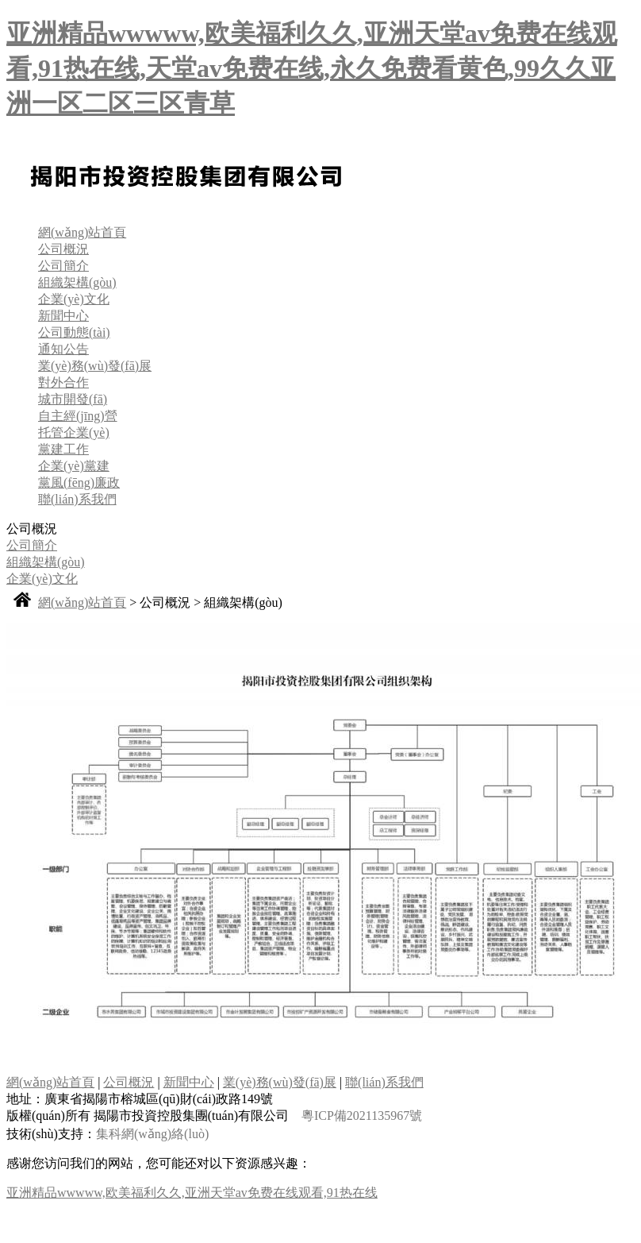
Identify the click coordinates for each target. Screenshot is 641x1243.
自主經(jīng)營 (77, 416)
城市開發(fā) (72, 399)
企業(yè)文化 (73, 299)
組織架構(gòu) (77, 282)
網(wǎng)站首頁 (82, 232)
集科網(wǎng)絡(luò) (152, 1134)
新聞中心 (63, 315)
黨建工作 (63, 449)
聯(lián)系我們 (77, 499)
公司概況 (63, 249)
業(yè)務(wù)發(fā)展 (95, 366)
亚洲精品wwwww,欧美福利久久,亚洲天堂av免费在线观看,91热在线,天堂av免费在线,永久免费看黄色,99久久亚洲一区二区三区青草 (311, 68)
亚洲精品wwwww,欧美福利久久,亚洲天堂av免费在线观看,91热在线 (192, 1192)
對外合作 (63, 382)
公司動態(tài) (74, 332)
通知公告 (63, 349)
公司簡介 (63, 265)
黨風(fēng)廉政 (79, 482)
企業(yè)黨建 (73, 466)
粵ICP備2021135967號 (361, 1115)
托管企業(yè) (73, 432)
